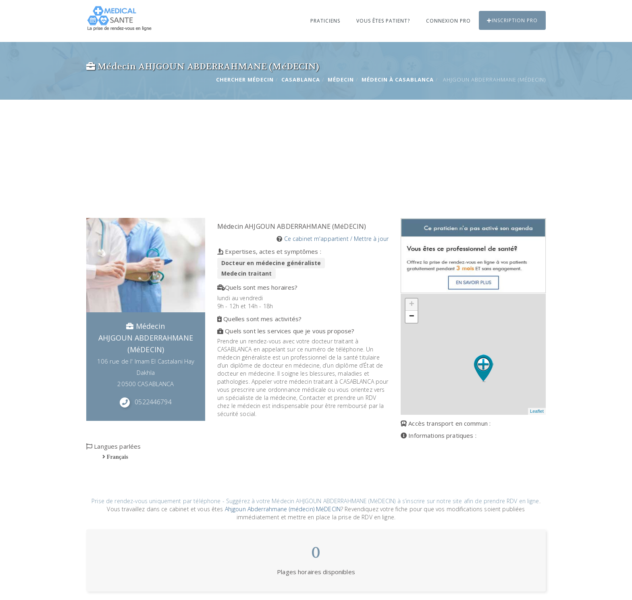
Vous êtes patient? (383, 20)
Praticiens (325, 20)
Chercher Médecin (245, 79)
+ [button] (411, 305)
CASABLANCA (300, 79)
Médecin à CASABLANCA (398, 79)
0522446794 (153, 401)
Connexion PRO (448, 20)
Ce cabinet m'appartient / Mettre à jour (336, 239)
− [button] (411, 317)
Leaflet (537, 411)
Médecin (341, 79)
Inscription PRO (512, 20)
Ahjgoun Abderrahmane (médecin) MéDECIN (283, 509)
